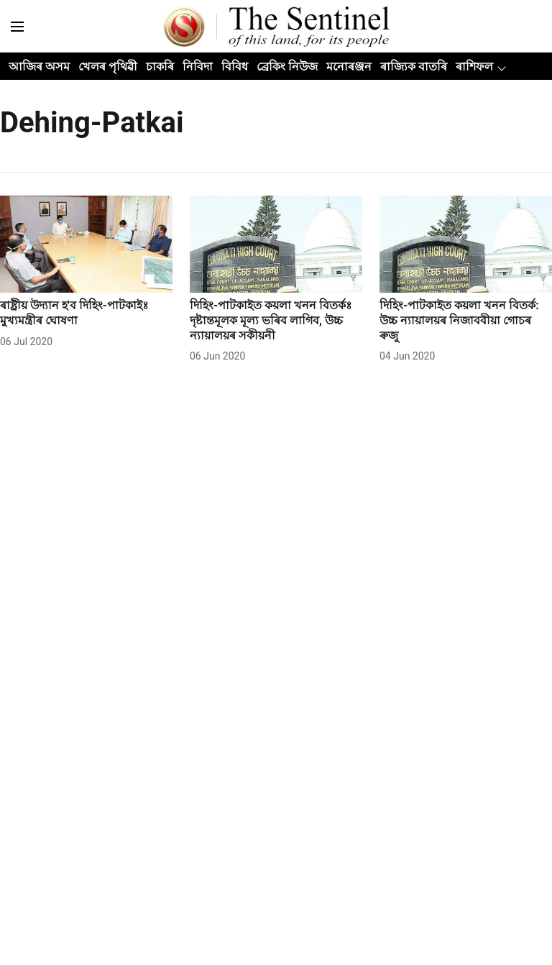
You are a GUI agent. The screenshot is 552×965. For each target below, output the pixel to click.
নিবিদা (198, 66)
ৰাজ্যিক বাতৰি (413, 66)
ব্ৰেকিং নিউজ (287, 66)
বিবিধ (234, 66)
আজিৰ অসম (39, 66)
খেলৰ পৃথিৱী (107, 66)
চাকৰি (160, 66)
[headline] (86, 313)
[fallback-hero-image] (86, 244)
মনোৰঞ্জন (349, 66)
